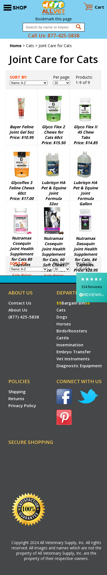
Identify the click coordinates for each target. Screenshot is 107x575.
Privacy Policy (22, 405)
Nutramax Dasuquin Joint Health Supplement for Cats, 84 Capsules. (85, 251)
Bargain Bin (73, 303)
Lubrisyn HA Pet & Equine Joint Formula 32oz (53, 193)
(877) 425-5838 (23, 317)
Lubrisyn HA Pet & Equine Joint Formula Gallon (85, 193)
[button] (91, 287)
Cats (30, 45)
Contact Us (19, 303)
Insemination (69, 344)
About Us (17, 310)
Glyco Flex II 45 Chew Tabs (85, 132)
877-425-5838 (63, 35)
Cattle (62, 337)
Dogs (61, 317)
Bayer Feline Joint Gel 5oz (21, 129)
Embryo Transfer (73, 351)
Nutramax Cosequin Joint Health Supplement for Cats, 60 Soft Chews (53, 251)
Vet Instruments (73, 358)
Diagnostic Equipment (79, 365)
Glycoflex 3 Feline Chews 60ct (21, 188)
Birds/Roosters (71, 331)
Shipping (17, 391)
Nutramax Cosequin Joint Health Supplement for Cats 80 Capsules (21, 251)
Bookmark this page (53, 18)
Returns (16, 398)
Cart (99, 7)
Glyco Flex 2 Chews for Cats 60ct (53, 132)
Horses (63, 324)
